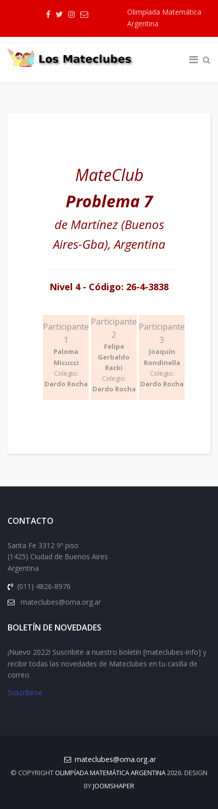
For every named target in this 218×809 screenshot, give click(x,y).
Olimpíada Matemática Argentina (164, 17)
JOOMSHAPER (113, 785)
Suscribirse (25, 692)
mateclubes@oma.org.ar (115, 759)
